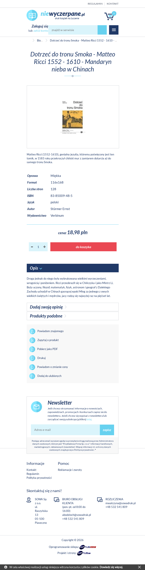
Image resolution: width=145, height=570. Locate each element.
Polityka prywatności (39, 477)
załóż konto (40, 30)
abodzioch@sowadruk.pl (76, 514)
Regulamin (95, 3)
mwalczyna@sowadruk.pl (121, 503)
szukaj (102, 30)
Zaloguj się (40, 26)
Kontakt (112, 3)
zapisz (107, 430)
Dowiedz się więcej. (111, 567)
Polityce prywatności (84, 450)
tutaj (89, 419)
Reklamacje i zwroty (70, 469)
